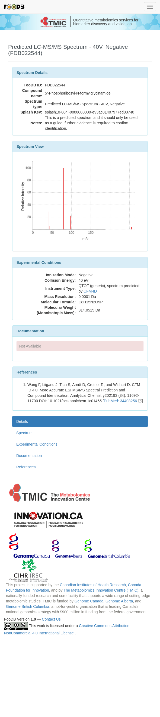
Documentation (29, 455)
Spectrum (24, 433)
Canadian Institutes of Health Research (93, 585)
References (26, 467)
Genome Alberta (119, 601)
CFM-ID (90, 291)
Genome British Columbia (27, 606)
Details (22, 421)
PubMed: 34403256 (123, 401)
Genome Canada (89, 601)
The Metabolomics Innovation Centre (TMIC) (100, 590)
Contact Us (51, 619)
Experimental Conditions (36, 444)
